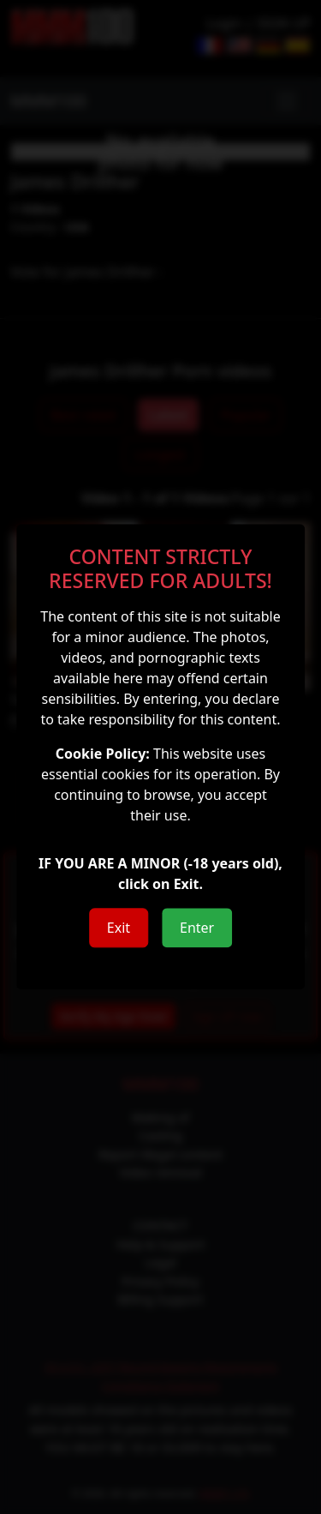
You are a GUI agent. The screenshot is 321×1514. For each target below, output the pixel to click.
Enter (197, 928)
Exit (118, 928)
